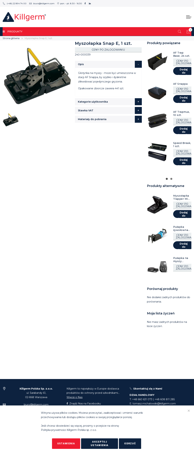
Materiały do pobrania (92, 119)
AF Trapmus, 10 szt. (181, 113)
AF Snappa (180, 83)
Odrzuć (130, 443)
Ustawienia (66, 443)
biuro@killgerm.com (41, 3)
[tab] (108, 64)
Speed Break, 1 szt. (182, 144)
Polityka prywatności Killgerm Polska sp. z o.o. (69, 430)
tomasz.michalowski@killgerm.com (154, 403)
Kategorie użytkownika (93, 101)
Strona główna (11, 38)
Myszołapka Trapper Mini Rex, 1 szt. (182, 197)
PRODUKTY (12, 31)
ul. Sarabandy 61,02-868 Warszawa (36, 393)
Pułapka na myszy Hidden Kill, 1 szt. (181, 259)
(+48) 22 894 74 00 (14, 3)
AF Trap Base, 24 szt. (181, 54)
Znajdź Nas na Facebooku (84, 403)
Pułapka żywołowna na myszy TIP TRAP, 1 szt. (182, 228)
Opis (81, 64)
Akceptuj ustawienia (100, 443)
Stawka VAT (85, 110)
